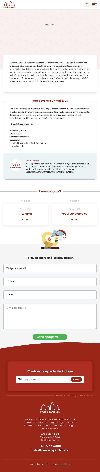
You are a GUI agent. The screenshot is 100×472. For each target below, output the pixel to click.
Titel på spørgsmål (16, 268)
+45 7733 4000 (50, 446)
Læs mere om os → (50, 429)
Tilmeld (76, 379)
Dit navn (10, 282)
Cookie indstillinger (61, 464)
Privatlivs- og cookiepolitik (76, 395)
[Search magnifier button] (87, 4)
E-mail (9, 295)
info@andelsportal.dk (50, 450)
